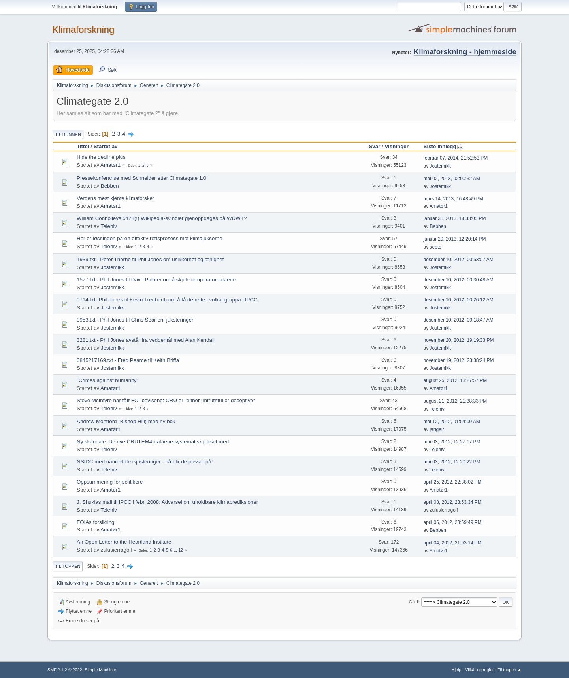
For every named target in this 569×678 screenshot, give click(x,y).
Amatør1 (110, 165)
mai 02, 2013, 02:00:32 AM (452, 178)
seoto (435, 247)
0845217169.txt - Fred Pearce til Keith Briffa (128, 360)
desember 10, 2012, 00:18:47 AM (459, 320)
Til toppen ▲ (509, 669)
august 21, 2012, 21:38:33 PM (455, 401)
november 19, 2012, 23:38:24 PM (459, 360)
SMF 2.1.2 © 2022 (64, 669)
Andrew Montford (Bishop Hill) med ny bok (126, 421)
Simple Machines (101, 669)
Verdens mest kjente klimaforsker (115, 198)
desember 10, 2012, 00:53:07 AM (459, 259)
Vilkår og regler (479, 669)
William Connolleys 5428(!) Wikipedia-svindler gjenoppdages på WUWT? (162, 218)
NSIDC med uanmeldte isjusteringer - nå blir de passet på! (145, 462)
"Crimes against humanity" (107, 380)
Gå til (414, 601)
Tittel (83, 146)
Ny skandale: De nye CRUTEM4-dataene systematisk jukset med (153, 441)
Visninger (396, 146)
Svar (374, 146)
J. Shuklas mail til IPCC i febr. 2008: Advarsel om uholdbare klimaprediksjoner (167, 502)
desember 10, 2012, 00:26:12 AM (459, 300)
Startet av (106, 146)
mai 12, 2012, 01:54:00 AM (452, 421)
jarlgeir (437, 429)
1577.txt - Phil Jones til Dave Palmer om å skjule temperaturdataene (156, 279)
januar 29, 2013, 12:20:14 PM (455, 239)
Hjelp (457, 669)
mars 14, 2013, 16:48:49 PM (453, 199)
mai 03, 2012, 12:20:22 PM (452, 462)
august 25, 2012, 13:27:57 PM (455, 380)
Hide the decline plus (101, 157)
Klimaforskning (83, 29)
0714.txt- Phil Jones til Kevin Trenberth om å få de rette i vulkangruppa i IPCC (167, 300)
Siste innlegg (443, 146)
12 (181, 550)
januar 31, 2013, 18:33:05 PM (455, 218)
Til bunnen (68, 134)
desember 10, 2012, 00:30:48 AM (459, 279)
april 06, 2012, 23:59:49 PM (453, 522)
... (176, 550)
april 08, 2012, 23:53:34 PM (453, 502)
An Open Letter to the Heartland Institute (124, 542)
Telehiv (109, 226)
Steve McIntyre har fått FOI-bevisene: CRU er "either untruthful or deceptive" (166, 400)
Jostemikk (440, 166)
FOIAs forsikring (96, 522)
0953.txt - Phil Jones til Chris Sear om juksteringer (135, 320)
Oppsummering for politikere (110, 482)
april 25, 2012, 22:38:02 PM (453, 482)
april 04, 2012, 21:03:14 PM (453, 543)
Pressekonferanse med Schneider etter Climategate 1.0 (141, 178)
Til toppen (67, 566)
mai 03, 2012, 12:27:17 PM (452, 441)
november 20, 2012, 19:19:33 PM (459, 340)
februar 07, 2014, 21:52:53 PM (456, 158)
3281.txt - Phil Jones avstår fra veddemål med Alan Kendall (146, 340)
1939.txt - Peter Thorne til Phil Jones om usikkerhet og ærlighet (150, 259)
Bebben (110, 186)
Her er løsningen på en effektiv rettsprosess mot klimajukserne (149, 238)
